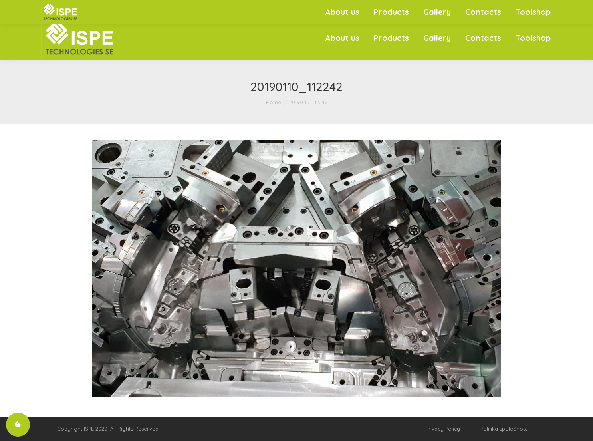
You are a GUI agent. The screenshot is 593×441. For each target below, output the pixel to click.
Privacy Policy (443, 428)
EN (548, 8)
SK (534, 8)
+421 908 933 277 (496, 8)
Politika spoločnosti (504, 428)
